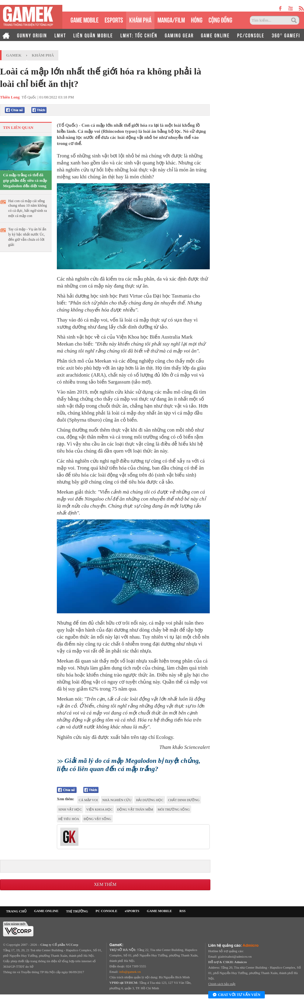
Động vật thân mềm (135, 809)
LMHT (60, 35)
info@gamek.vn (130, 971)
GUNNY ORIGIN (32, 35)
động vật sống (97, 819)
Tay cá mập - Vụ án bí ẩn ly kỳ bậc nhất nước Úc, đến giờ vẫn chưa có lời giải (27, 237)
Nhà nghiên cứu (117, 800)
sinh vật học (70, 809)
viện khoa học (99, 809)
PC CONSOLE (106, 911)
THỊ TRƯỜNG (77, 911)
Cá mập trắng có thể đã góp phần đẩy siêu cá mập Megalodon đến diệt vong (25, 180)
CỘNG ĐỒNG (220, 19)
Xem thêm (105, 884)
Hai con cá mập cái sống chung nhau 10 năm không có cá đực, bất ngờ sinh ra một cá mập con (27, 208)
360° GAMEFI (286, 35)
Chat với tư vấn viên (236, 995)
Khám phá (43, 55)
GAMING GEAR (179, 35)
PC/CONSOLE (250, 35)
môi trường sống (173, 809)
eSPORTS (114, 19)
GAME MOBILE (84, 19)
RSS (182, 911)
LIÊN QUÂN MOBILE (93, 35)
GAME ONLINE (215, 35)
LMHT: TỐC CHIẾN (138, 35)
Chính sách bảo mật (221, 984)
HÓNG (196, 19)
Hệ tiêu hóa (68, 819)
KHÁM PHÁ (140, 19)
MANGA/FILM (171, 19)
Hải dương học (149, 800)
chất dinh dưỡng (184, 800)
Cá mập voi (88, 800)
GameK (14, 55)
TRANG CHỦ (16, 911)
